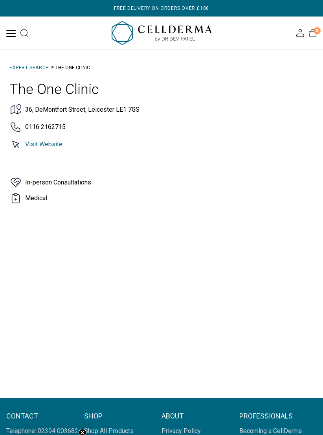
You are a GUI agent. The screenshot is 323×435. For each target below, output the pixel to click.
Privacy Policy (181, 431)
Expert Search (29, 67)
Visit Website (43, 144)
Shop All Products (109, 431)
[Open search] (24, 33)
